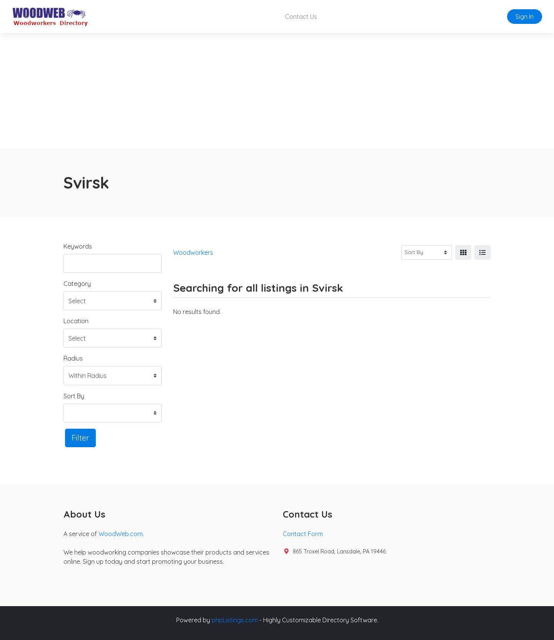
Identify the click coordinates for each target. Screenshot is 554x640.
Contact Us (301, 16)
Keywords (77, 246)
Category (77, 283)
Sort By (73, 396)
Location (75, 321)
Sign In (525, 16)
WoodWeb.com (120, 534)
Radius (73, 358)
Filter (80, 438)
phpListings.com (235, 620)
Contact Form (303, 534)
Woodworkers (193, 252)
